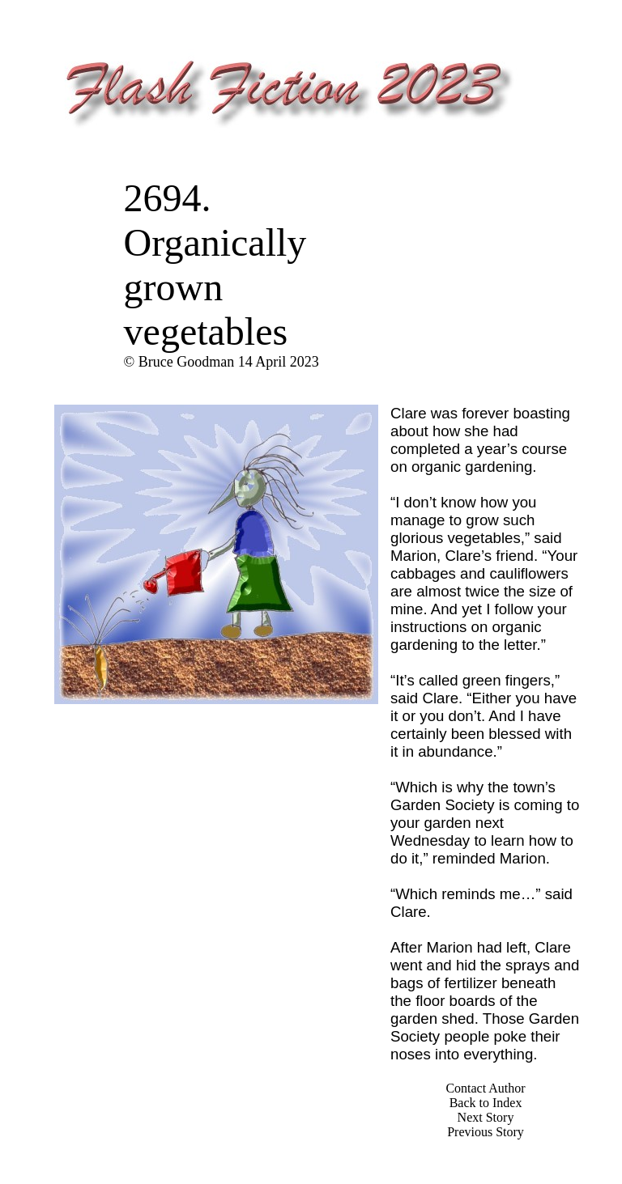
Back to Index (485, 1103)
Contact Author (485, 1088)
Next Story (486, 1117)
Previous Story (485, 1132)
